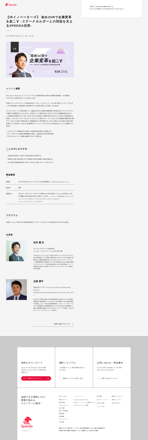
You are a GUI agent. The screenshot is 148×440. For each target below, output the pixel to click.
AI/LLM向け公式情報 (92, 430)
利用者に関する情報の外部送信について (69, 430)
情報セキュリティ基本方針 (66, 428)
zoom (60, 194)
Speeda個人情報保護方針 (98, 428)
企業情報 (83, 430)
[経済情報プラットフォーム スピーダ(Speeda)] (76, 4)
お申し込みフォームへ (64, 324)
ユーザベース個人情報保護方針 (81, 428)
